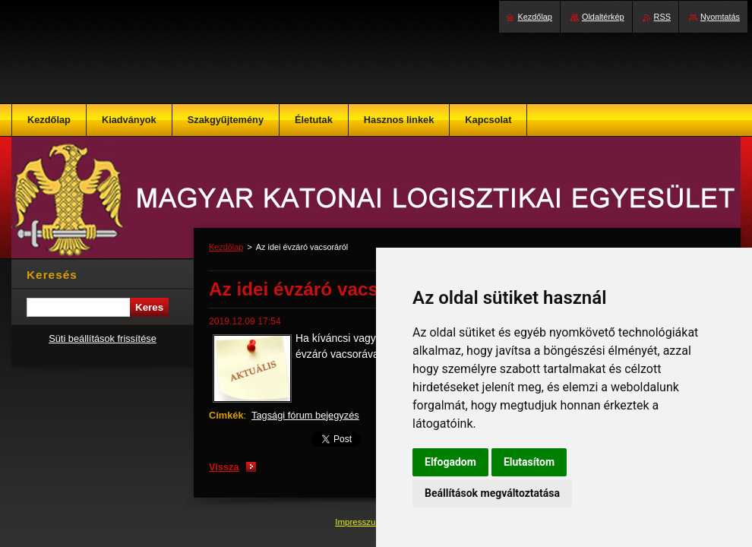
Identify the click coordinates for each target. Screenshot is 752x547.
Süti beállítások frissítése (102, 338)
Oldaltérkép (603, 16)
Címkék (226, 415)
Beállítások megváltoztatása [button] (492, 493)
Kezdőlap (226, 246)
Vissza (224, 467)
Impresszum (360, 521)
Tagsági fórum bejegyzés (305, 415)
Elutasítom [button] (529, 462)
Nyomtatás (720, 16)
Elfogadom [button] (450, 462)
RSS (662, 16)
